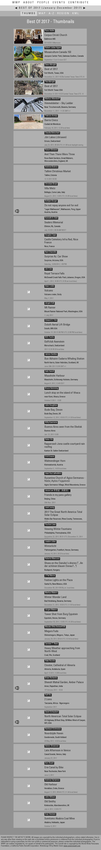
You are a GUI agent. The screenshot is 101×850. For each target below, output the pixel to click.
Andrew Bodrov (51, 167)
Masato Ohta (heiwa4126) (55, 627)
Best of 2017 (50, 69)
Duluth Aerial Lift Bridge (57, 324)
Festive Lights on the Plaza (58, 580)
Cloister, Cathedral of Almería (59, 665)
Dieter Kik (49, 440)
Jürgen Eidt (49, 303)
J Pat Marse (50, 576)
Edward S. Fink (51, 320)
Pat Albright (50, 82)
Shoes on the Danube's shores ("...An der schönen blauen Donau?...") (63, 565)
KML (75, 13)
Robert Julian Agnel (53, 48)
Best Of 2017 (30, 8)
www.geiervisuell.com (72, 846)
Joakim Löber (50, 542)
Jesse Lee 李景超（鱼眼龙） (57, 491)
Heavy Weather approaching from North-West (62, 650)
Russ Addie (49, 31)
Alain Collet (49, 286)
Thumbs (29, 13)
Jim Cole (48, 269)
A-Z (51, 13)
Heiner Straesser (52, 746)
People (43, 2)
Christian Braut (51, 184)
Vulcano (48, 290)
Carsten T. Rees (51, 644)
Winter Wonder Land (55, 597)
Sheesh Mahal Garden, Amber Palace (64, 682)
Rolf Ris (48, 695)
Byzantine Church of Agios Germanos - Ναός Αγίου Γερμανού (64, 479)
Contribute (78, 2)
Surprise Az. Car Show (56, 256)
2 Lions (48, 699)
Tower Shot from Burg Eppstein (61, 614)
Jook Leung (49, 508)
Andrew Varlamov (52, 780)
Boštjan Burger (51, 201)
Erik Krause (49, 457)
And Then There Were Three (59, 154)
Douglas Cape (50, 235)
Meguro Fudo (51, 631)
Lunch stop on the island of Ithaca (62, 393)
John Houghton (51, 405)
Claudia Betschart (52, 133)
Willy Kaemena (51, 422)
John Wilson (50, 797)
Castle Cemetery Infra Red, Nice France (61, 241)
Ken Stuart (49, 763)
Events (59, 2)
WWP (16, 2)
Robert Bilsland (51, 150)
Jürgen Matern (51, 610)
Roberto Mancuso (52, 559)
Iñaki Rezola (50, 661)
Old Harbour (50, 784)
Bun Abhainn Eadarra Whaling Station (64, 359)
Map (42, 13)
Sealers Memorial (53, 222)
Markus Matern (51, 593)
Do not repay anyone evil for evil (61, 205)
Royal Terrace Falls (54, 273)
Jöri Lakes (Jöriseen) (55, 137)
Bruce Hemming (51, 388)
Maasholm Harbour (54, 376)
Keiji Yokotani (50, 814)
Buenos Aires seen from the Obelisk (63, 427)
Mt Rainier (49, 307)
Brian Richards (51, 678)
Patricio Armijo (51, 116)
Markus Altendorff (52, 99)
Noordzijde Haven (53, 733)
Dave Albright (50, 65)
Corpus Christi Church (55, 35)
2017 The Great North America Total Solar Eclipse (63, 514)
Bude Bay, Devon (53, 410)
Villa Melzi (49, 188)
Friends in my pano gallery (57, 495)
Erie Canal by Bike (53, 767)
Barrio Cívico (51, 120)
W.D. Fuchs (49, 337)
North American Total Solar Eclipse (62, 716)
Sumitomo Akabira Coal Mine (59, 818)
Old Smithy (50, 801)
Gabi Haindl (49, 371)
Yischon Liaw (50, 525)
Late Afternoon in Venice (57, 750)
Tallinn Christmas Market (57, 171)
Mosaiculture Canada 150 (57, 52)
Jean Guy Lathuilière (53, 474)
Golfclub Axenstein (54, 341)
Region (63, 13)
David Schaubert (51, 712)
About (28, 2)
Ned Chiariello (50, 252)
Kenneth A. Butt (51, 218)
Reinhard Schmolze (53, 729)
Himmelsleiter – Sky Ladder (58, 103)
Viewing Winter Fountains (58, 529)
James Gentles (51, 354)
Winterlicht (50, 546)
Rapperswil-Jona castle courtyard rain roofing (64, 445)
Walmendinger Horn (54, 461)
